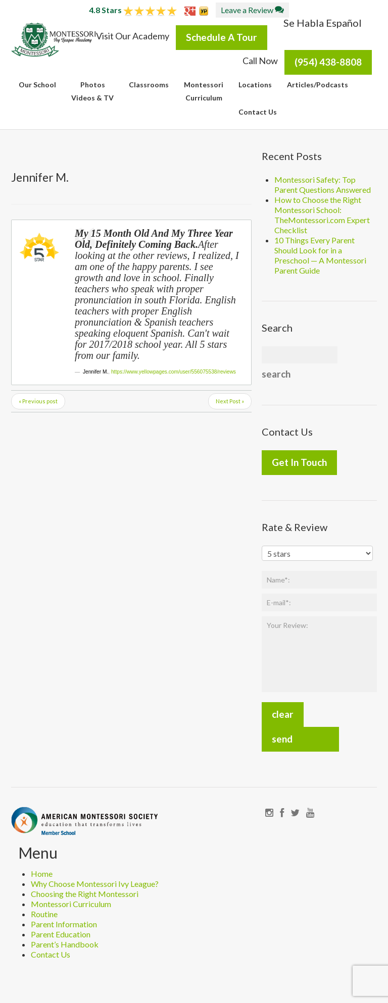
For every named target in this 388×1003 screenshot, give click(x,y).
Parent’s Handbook (65, 944)
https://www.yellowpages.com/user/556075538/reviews (173, 372)
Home (42, 873)
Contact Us (257, 112)
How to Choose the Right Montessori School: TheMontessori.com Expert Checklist (322, 215)
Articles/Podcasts (317, 84)
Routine (44, 914)
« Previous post (38, 401)
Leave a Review (252, 10)
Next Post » (230, 401)
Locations (255, 84)
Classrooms (149, 84)
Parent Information (64, 924)
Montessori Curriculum (71, 904)
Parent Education (60, 934)
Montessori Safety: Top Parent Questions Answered (322, 184)
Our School (37, 84)
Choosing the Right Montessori (84, 894)
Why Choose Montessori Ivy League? (95, 883)
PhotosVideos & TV (92, 91)
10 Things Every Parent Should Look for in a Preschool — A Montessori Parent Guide (320, 255)
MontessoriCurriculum (203, 91)
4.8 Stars (133, 10)
